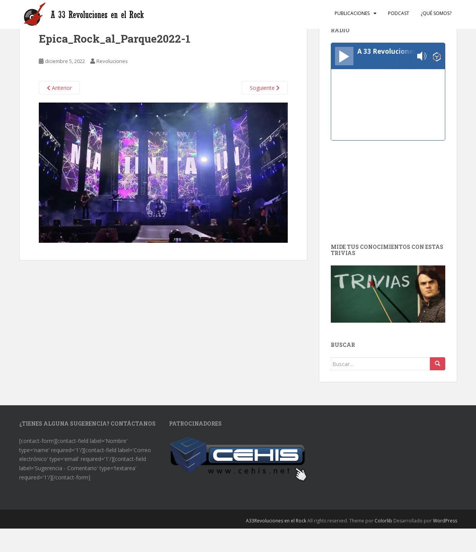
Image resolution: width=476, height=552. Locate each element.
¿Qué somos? (436, 13)
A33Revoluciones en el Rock (276, 520)
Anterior (59, 87)
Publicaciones (352, 13)
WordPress (445, 520)
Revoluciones (112, 61)
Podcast (398, 13)
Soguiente (265, 87)
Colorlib (383, 520)
